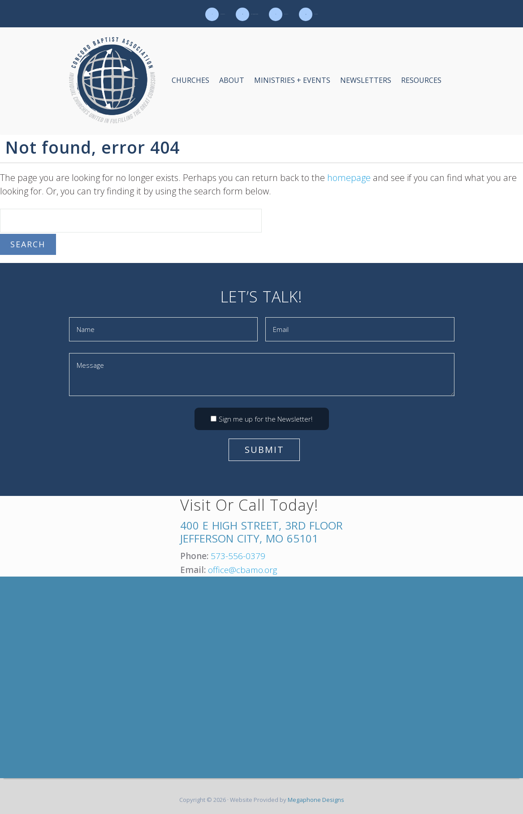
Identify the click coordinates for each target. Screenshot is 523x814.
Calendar (389, 13)
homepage (349, 175)
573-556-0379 (153, 13)
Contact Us (322, 13)
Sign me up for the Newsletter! (265, 411)
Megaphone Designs (316, 792)
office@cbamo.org (237, 13)
